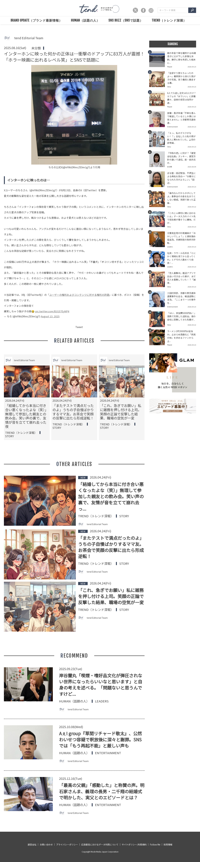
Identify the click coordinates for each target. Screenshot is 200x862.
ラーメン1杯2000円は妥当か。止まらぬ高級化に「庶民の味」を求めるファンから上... (181, 336)
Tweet (79, 327)
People (10, 432)
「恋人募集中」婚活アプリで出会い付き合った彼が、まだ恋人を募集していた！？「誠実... (181, 277)
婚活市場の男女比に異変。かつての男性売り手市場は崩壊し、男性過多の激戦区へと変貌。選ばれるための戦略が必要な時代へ (25, 414)
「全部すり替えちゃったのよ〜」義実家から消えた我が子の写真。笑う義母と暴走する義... (181, 77)
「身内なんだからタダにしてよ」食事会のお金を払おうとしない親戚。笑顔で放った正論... (181, 197)
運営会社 (32, 844)
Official (106, 432)
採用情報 (168, 844)
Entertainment (108, 752)
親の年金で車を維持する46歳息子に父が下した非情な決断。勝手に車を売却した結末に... (181, 57)
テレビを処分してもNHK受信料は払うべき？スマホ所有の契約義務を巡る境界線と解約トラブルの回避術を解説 (120, 414)
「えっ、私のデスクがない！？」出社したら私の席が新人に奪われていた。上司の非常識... (181, 137)
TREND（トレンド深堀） (169, 20)
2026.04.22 (192, 206)
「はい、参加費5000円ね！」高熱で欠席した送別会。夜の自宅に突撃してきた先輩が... (181, 316)
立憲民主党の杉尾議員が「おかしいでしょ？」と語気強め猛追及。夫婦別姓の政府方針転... (181, 237)
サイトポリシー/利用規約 (134, 844)
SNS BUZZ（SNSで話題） (125, 20)
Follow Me (155, 844)
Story (56, 432)
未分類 (36, 48)
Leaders (102, 701)
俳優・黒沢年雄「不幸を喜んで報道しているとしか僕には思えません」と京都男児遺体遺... (181, 117)
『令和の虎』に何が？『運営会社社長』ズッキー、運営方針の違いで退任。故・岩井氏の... (181, 157)
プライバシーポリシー (67, 844)
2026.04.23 (192, 66)
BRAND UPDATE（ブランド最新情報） (36, 20)
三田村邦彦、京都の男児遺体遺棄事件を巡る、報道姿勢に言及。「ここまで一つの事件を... (181, 297)
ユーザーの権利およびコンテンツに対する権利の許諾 (79, 295)
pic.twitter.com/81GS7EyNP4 (52, 311)
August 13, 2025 (50, 316)
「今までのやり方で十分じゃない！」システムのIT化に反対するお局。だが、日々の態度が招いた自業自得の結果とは (73, 414)
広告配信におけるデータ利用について (99, 844)
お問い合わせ (46, 844)
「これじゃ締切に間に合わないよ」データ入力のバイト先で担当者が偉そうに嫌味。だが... (181, 217)
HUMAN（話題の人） (85, 20)
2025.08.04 (192, 166)
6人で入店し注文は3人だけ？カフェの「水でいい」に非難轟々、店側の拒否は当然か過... (181, 97)
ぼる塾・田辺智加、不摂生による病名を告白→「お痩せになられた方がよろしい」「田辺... (181, 177)
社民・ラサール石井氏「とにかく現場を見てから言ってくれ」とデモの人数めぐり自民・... (181, 257)
